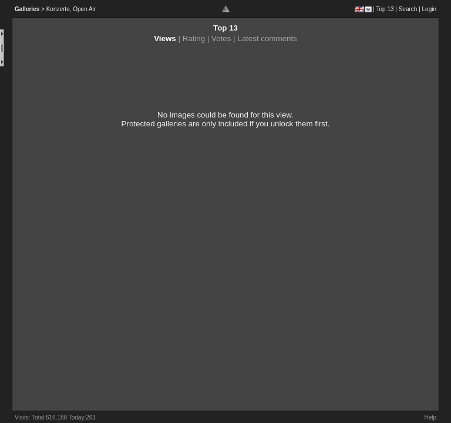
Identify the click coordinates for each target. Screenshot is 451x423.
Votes (221, 38)
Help (430, 417)
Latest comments (267, 38)
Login (429, 9)
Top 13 (385, 9)
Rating (194, 38)
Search (408, 9)
